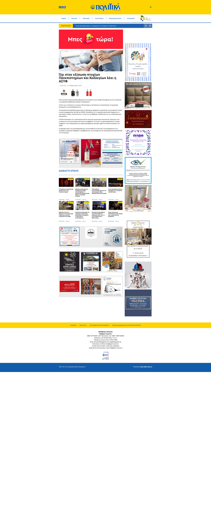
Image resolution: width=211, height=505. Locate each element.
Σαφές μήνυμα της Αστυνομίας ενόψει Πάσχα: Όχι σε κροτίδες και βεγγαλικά (115, 214)
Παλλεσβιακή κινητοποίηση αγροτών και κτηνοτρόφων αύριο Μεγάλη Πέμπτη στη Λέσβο (99, 191)
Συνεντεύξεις (99, 18)
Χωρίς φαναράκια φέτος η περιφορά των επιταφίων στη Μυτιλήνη (95, 26)
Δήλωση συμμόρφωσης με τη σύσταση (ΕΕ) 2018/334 (126, 325)
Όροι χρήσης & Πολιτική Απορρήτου (99, 325)
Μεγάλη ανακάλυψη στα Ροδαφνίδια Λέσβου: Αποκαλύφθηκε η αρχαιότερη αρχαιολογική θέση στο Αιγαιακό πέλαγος (82, 192)
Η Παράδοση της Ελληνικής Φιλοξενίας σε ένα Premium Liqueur (66, 190)
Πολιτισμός (86, 18)
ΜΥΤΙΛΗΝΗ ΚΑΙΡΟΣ (138, 36)
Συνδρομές (73, 325)
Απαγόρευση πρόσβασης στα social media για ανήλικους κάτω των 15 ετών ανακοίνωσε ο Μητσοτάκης (98, 215)
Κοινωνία (74, 18)
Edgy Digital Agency (146, 367)
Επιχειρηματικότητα (115, 18)
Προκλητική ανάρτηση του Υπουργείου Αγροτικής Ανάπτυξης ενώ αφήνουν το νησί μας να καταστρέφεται (82, 215)
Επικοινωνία (83, 325)
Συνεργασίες (131, 18)
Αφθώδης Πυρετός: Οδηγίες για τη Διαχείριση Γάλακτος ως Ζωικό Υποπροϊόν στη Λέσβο (66, 214)
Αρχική (64, 18)
